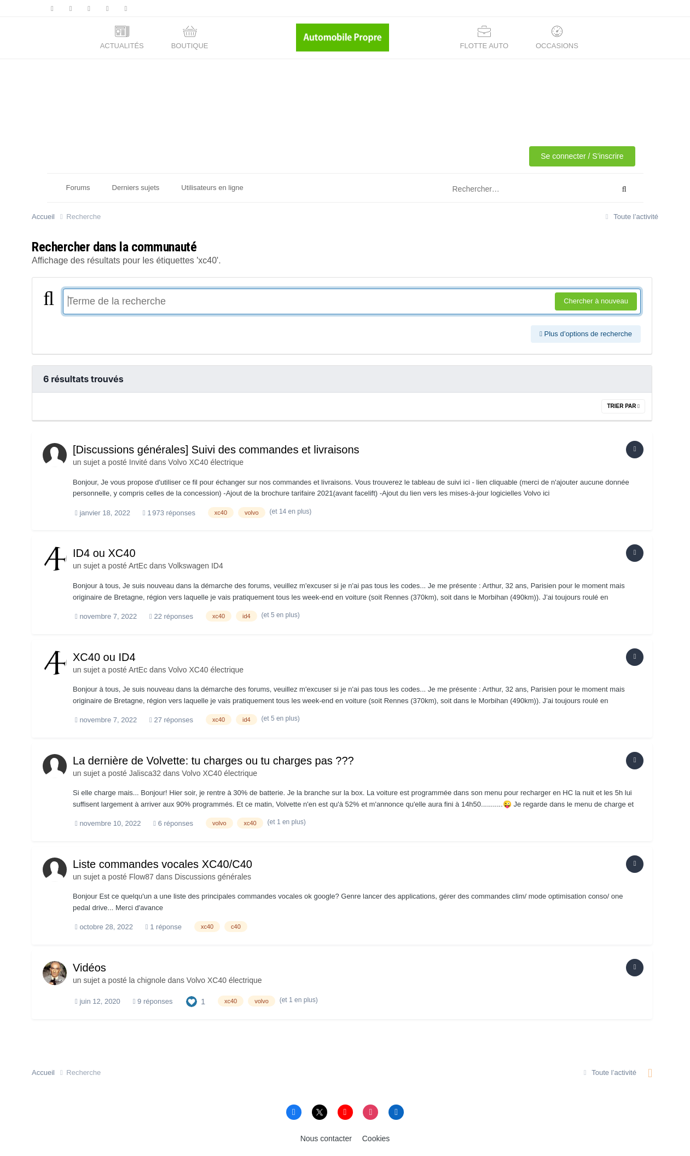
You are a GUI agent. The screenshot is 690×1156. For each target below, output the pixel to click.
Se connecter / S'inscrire (582, 156)
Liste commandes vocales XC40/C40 (162, 864)
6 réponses (173, 823)
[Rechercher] (518, 189)
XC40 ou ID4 (104, 657)
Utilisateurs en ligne (212, 187)
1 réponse (164, 927)
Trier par (623, 406)
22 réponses (171, 616)
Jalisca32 (145, 773)
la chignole (147, 980)
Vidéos (89, 968)
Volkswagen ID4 (195, 565)
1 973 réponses (169, 513)
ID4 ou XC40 (104, 553)
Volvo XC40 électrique (205, 462)
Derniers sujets (136, 187)
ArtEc (138, 565)
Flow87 (141, 876)
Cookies (376, 1138)
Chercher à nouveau (596, 301)
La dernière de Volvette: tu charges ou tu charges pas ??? (213, 761)
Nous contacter (326, 1138)
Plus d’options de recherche (586, 334)
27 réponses (171, 720)
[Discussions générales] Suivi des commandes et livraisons (216, 450)
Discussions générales (213, 876)
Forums (78, 187)
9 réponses (153, 1001)
